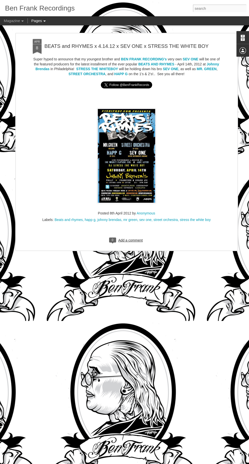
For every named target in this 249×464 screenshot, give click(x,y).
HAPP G (121, 53)
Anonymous (146, 189)
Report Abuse (164, 461)
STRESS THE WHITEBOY (97, 49)
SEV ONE (190, 39)
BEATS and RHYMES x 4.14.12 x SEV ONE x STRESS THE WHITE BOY (126, 25)
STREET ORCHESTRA (87, 53)
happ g (90, 196)
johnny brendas (109, 196)
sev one (145, 196)
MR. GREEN (206, 49)
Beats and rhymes (69, 196)
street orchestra (165, 196)
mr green (130, 196)
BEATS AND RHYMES (156, 44)
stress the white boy (195, 196)
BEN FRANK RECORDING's (144, 39)
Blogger (150, 461)
